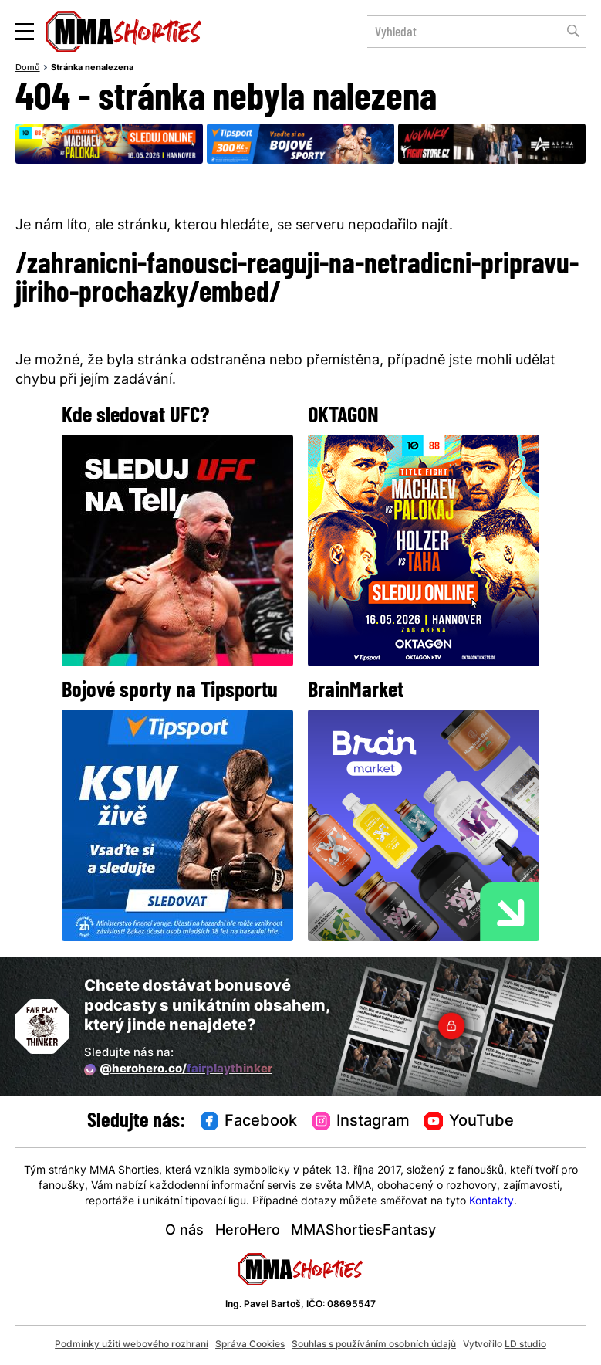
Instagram (361, 1121)
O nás (184, 1231)
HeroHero (247, 1231)
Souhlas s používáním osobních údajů (374, 1345)
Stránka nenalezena (92, 68)
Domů (27, 68)
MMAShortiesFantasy (363, 1231)
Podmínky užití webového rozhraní (131, 1345)
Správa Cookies (250, 1345)
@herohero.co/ (178, 1070)
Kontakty (491, 1202)
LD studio (525, 1345)
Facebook (249, 1121)
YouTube (468, 1121)
